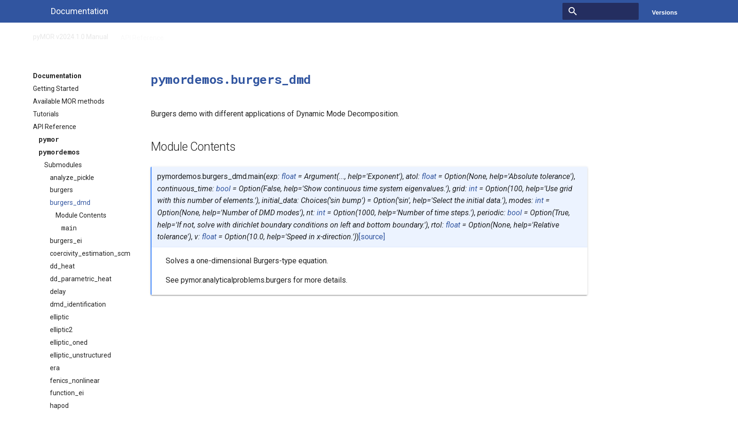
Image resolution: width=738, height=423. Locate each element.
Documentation (57, 76)
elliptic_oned (69, 342)
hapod (59, 405)
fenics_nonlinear (75, 380)
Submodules (63, 165)
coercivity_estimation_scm (90, 253)
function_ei (67, 393)
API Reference (142, 35)
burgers (61, 190)
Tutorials (46, 114)
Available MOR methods (68, 101)
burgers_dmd (70, 202)
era (55, 368)
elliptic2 (61, 330)
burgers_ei (66, 240)
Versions (664, 12)
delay (58, 291)
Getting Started (56, 88)
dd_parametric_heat (81, 279)
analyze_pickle (72, 177)
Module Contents (81, 215)
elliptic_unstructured (80, 355)
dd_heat (62, 266)
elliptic (59, 317)
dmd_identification (78, 304)
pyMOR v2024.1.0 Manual (70, 35)
